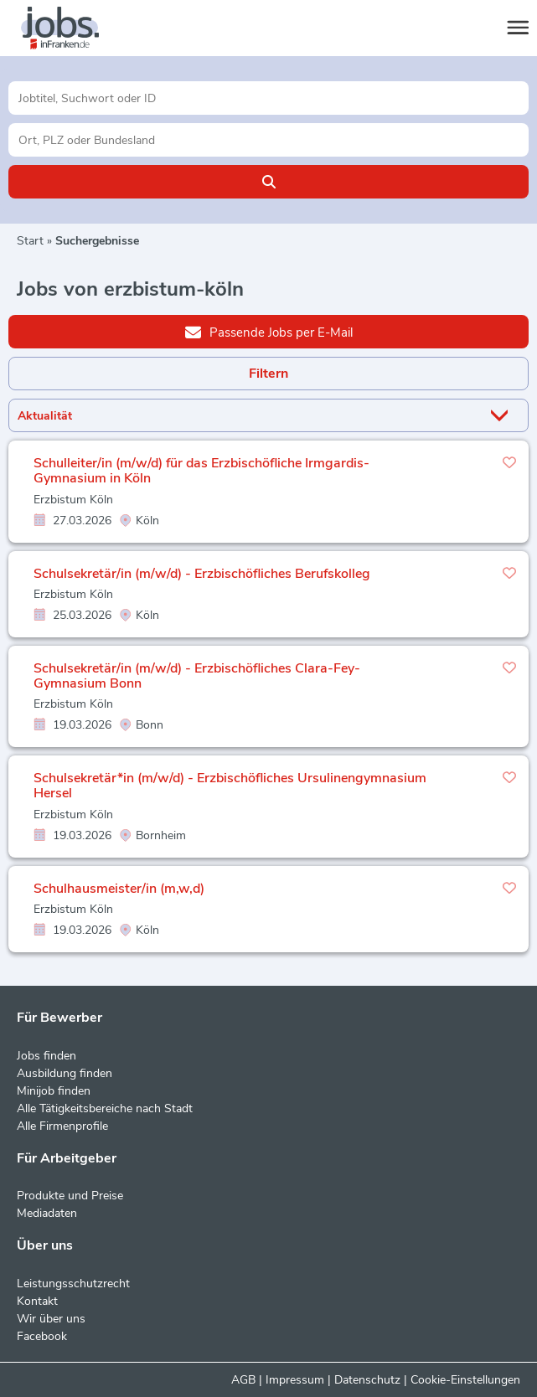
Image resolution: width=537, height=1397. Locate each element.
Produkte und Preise (70, 1196)
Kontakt (37, 1301)
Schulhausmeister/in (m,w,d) (119, 888)
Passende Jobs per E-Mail (269, 331)
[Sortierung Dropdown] (502, 416)
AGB (243, 1380)
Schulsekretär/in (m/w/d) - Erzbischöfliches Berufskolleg (202, 573)
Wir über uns (51, 1319)
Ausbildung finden (64, 1073)
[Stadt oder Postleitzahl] (268, 140)
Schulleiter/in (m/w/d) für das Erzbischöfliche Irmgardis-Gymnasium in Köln (201, 470)
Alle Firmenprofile (62, 1126)
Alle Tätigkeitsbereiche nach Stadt (105, 1108)
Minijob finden (53, 1091)
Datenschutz (367, 1380)
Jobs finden (46, 1056)
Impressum (295, 1380)
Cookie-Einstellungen (465, 1380)
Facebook (42, 1336)
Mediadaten (47, 1213)
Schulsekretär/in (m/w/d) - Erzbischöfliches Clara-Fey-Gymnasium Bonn (197, 676)
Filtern (268, 373)
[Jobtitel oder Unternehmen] (268, 98)
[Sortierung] (247, 416)
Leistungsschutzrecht (73, 1283)
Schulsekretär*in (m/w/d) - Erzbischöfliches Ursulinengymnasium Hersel (230, 785)
